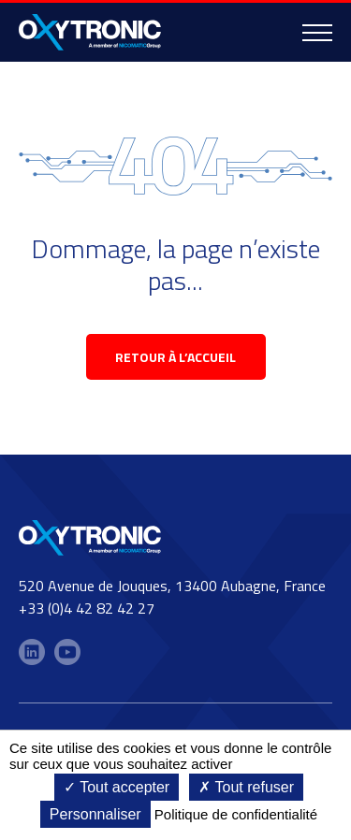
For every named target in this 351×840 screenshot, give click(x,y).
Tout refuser (246, 787)
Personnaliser (95, 814)
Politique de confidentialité (235, 814)
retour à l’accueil (175, 357)
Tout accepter (116, 787)
